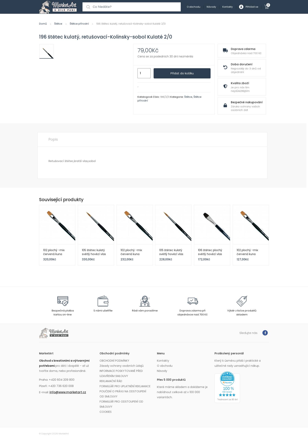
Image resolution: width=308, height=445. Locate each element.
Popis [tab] (53, 139)
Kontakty (227, 6)
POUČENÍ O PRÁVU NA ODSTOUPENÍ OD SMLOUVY (123, 393)
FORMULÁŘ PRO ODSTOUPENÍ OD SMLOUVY (121, 404)
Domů (43, 24)
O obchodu (193, 6)
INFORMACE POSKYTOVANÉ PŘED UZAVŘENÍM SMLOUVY (121, 373)
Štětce (58, 24)
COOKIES (106, 412)
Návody (211, 6)
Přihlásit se (248, 7)
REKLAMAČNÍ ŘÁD (111, 381)
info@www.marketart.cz (68, 392)
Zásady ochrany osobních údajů (122, 366)
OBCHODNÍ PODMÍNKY (114, 361)
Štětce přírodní (79, 24)
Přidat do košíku (182, 73)
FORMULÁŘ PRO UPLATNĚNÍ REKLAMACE (125, 386)
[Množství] (144, 73)
